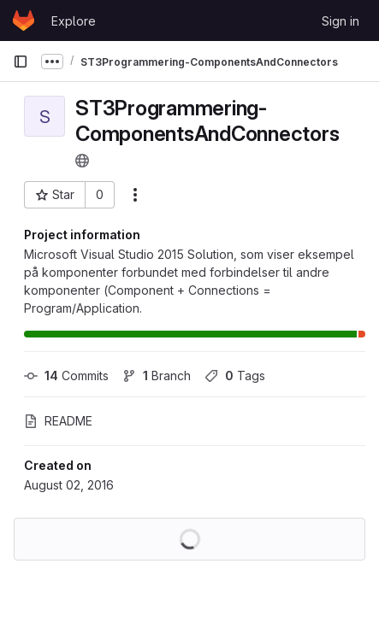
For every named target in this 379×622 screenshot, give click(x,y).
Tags (234, 375)
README (58, 421)
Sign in (340, 21)
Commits (66, 375)
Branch (156, 375)
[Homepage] (23, 20)
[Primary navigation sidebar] (20, 61)
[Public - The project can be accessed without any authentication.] (82, 160)
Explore (73, 21)
